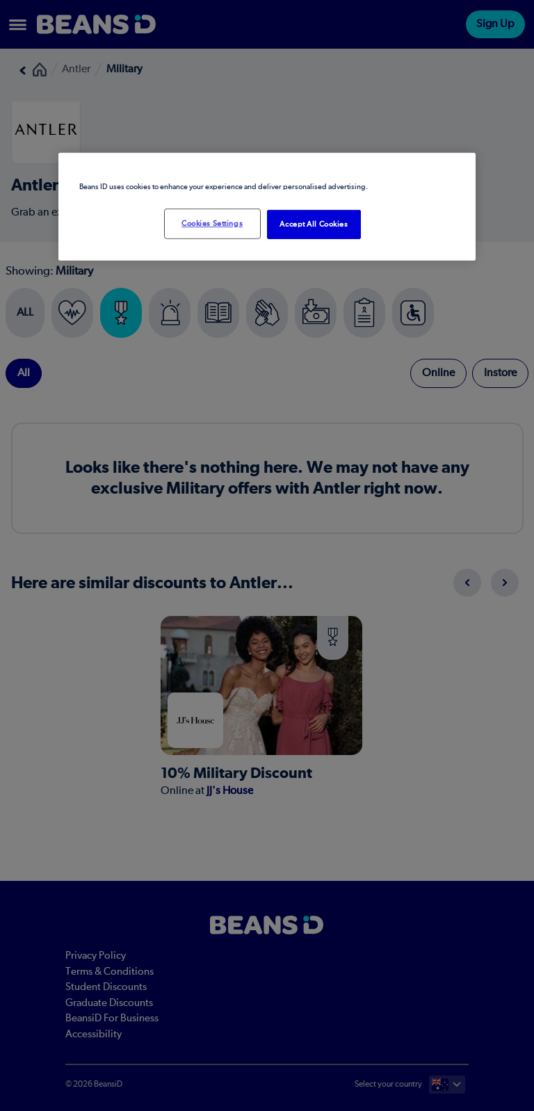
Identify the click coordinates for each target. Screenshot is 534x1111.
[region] (267, 207)
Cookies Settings (212, 223)
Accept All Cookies (314, 224)
